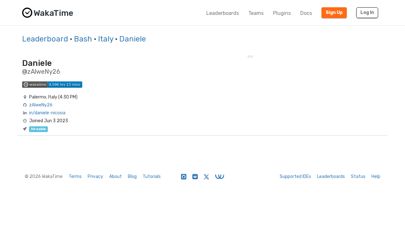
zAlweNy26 (41, 105)
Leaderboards (222, 13)
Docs (306, 13)
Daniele (132, 39)
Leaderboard (45, 39)
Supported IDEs (295, 176)
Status (358, 176)
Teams (256, 13)
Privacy (95, 176)
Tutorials (152, 176)
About (115, 176)
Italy (105, 39)
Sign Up (334, 12)
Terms (75, 176)
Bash (83, 39)
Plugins (282, 13)
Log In (367, 12)
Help (375, 176)
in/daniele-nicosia (47, 113)
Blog (132, 176)
